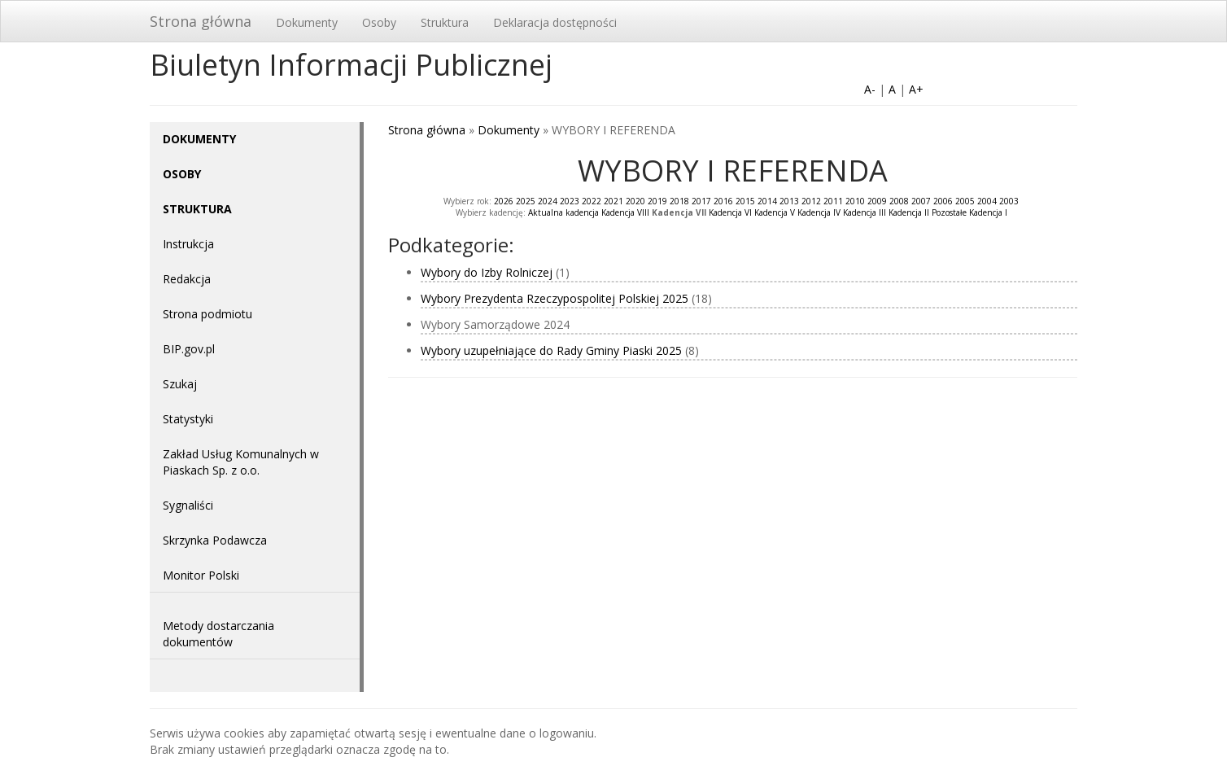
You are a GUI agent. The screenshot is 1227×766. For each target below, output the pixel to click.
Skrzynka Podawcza (215, 540)
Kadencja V (774, 212)
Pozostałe (949, 212)
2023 (569, 201)
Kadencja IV (819, 212)
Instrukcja (188, 244)
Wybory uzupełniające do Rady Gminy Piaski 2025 (551, 350)
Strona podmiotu (207, 314)
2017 (701, 201)
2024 (547, 201)
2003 (1009, 201)
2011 (833, 201)
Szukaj (180, 384)
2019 (657, 201)
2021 (613, 201)
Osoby (379, 22)
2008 (899, 201)
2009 (877, 201)
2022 (591, 201)
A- (869, 89)
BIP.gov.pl (189, 349)
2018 (679, 201)
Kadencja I (988, 212)
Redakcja (187, 279)
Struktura (445, 22)
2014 (767, 201)
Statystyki (188, 419)
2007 (921, 201)
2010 (855, 201)
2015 (745, 201)
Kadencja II (909, 212)
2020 (635, 201)
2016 (723, 201)
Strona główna (200, 21)
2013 (789, 201)
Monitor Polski (201, 575)
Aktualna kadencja (563, 212)
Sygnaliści (188, 505)
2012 (811, 201)
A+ (916, 89)
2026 (503, 201)
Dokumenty (307, 22)
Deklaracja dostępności (555, 22)
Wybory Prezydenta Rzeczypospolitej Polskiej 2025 (554, 298)
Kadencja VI (730, 212)
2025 (525, 201)
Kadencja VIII (625, 212)
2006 (943, 201)
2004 (987, 201)
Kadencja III (864, 212)
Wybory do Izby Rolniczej (486, 272)
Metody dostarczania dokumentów (218, 634)
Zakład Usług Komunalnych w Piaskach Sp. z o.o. (241, 462)
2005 (965, 201)
